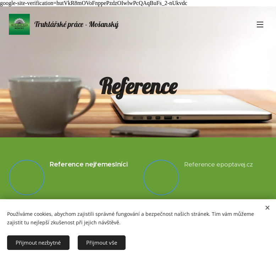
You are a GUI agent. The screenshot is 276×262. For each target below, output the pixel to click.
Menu (260, 24)
